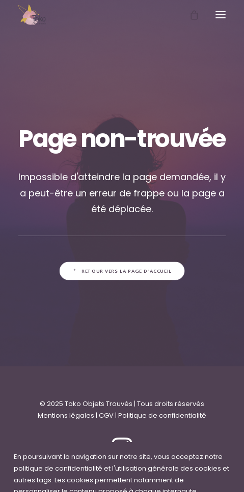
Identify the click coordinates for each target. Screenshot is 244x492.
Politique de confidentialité (162, 415)
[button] (220, 15)
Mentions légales (66, 415)
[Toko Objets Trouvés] (32, 15)
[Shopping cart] (189, 14)
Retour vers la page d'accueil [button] (121, 271)
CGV (106, 415)
